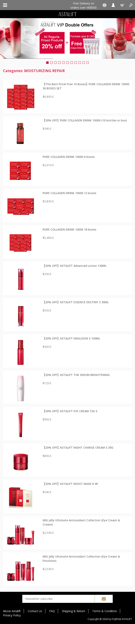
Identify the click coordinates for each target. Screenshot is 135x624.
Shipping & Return (73, 611)
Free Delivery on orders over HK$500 (84, 5)
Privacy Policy (12, 615)
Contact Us (35, 611)
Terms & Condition (104, 611)
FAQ (52, 611)
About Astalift (12, 611)
